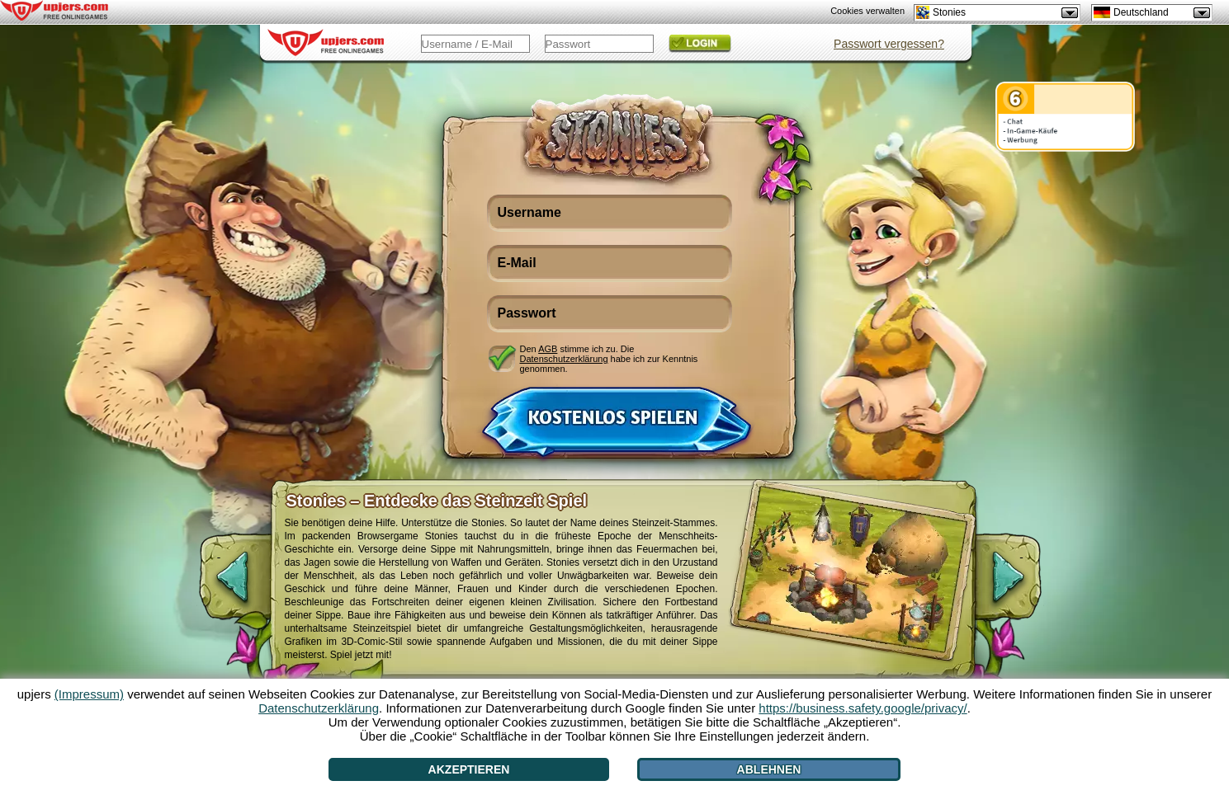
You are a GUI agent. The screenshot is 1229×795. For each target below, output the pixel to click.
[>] (1022, 585)
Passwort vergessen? (889, 43)
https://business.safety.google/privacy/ (863, 708)
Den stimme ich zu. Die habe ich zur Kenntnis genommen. (609, 358)
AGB (547, 349)
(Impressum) (89, 694)
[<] (218, 585)
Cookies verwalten (867, 11)
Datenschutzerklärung (564, 359)
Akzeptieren (469, 769)
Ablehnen (769, 769)
